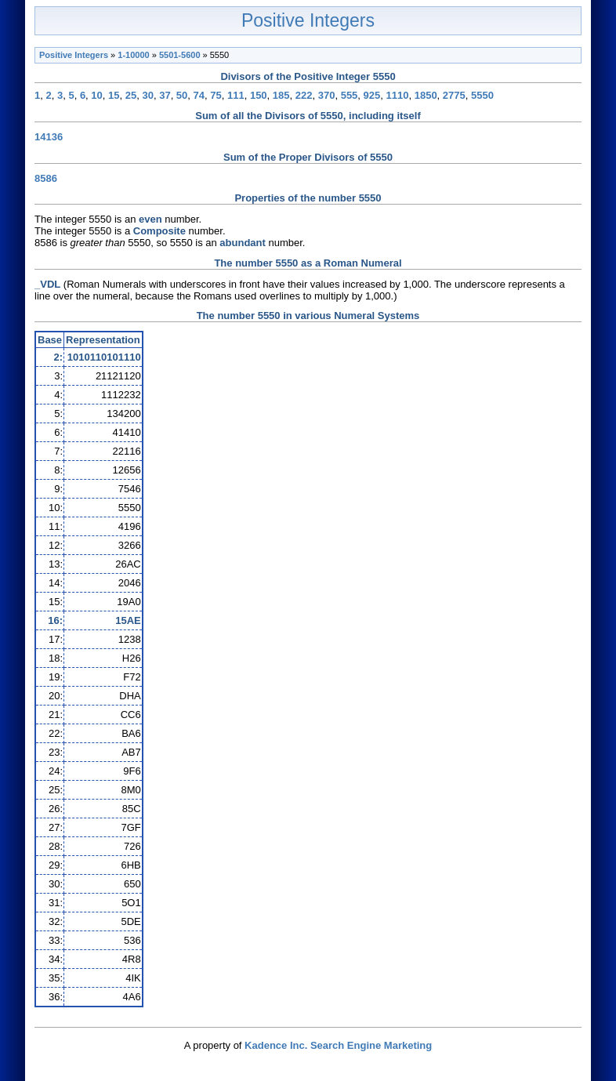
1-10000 (133, 55)
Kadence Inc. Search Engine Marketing (338, 1045)
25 (130, 95)
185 (281, 95)
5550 (482, 95)
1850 (426, 95)
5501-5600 (180, 55)
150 (258, 95)
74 (199, 95)
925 (372, 95)
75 (215, 95)
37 (164, 95)
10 (96, 95)
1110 (397, 95)
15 (113, 95)
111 (236, 95)
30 (147, 95)
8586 (45, 178)
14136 (48, 137)
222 (304, 95)
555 (349, 95)
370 (326, 95)
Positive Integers (308, 20)
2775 (454, 95)
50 (181, 95)
